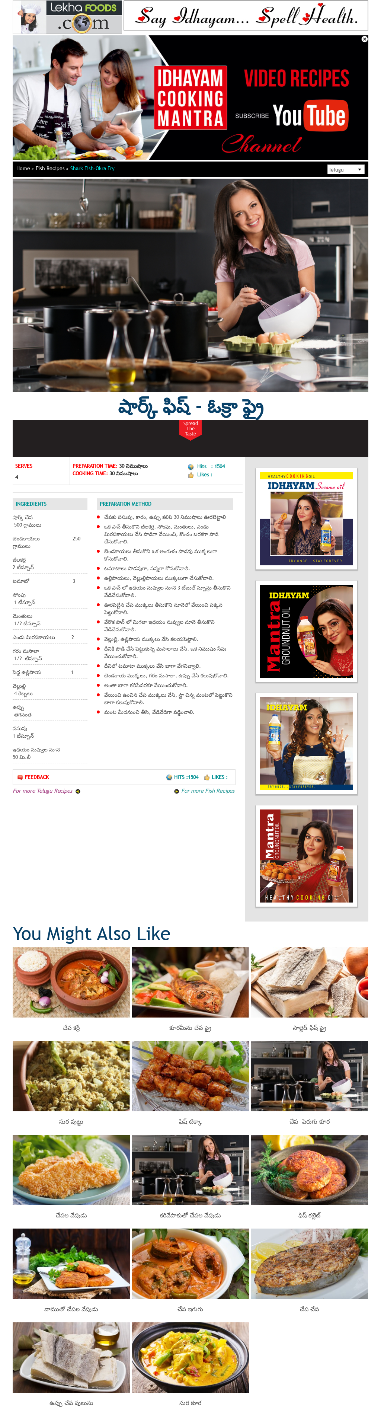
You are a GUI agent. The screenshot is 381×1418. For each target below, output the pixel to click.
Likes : (216, 777)
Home (25, 168)
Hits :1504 (183, 777)
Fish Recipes (52, 168)
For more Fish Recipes (204, 790)
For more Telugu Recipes (47, 790)
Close (364, 39)
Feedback (33, 777)
